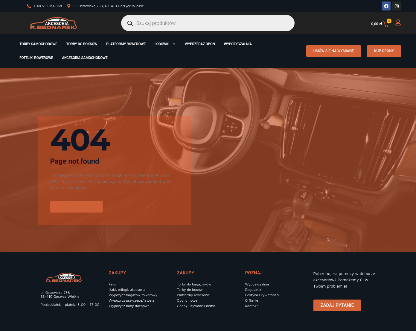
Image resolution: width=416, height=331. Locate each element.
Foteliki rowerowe (36, 58)
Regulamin (254, 289)
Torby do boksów (81, 44)
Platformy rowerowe (126, 44)
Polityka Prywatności (262, 295)
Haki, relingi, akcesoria (127, 289)
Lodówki (165, 44)
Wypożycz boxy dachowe (129, 305)
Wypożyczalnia (238, 44)
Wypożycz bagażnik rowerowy (133, 295)
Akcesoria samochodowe (84, 58)
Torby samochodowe (38, 44)
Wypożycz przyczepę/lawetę (132, 300)
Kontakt (251, 305)
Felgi (112, 284)
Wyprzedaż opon (200, 44)
